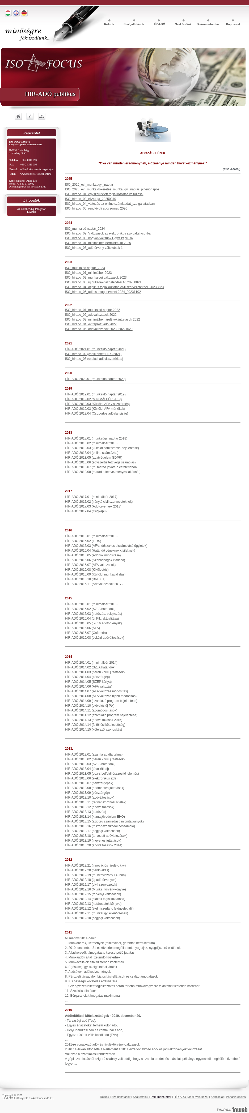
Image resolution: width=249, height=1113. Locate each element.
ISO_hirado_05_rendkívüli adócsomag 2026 (96, 208)
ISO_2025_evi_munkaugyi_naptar (89, 184)
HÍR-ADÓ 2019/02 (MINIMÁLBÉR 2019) (93, 399)
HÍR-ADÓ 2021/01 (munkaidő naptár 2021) (95, 349)
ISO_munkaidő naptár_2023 (85, 268)
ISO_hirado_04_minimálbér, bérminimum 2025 (98, 243)
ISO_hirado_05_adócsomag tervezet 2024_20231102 (103, 292)
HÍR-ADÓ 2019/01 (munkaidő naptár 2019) (95, 394)
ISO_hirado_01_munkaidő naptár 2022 (92, 310)
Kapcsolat (233, 24)
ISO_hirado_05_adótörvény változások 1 (94, 248)
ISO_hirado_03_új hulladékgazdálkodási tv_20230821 (103, 282)
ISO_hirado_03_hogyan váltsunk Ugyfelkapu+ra (99, 238)
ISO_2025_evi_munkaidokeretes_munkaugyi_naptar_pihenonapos (112, 189)
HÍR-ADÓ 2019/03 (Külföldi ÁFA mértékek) (95, 409)
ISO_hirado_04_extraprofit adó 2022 (91, 324)
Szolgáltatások (134, 24)
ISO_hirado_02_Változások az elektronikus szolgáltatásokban (109, 233)
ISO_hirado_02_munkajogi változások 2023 (96, 277)
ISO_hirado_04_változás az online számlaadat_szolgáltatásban (110, 204)
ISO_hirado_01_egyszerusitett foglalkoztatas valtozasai (104, 194)
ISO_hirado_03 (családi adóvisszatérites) (94, 359)
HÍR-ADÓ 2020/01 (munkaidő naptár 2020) (95, 379)
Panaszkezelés (236, 1096)
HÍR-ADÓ (159, 24)
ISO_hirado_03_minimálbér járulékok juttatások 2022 (102, 319)
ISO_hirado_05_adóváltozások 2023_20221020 (99, 329)
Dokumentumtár (208, 24)
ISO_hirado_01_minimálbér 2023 (88, 273)
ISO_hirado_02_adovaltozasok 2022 (91, 315)
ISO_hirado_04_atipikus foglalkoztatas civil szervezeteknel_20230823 (114, 287)
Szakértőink (183, 24)
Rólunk (109, 24)
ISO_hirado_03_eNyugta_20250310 (90, 199)
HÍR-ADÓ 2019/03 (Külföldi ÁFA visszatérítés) (97, 404)
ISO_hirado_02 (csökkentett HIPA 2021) (93, 354)
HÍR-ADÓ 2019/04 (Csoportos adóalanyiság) (96, 413)
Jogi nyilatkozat (198, 1096)
